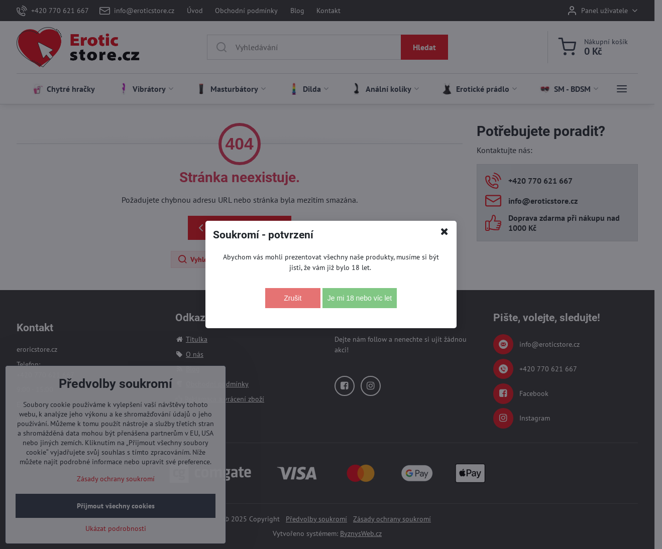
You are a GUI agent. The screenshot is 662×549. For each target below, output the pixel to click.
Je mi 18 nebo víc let (359, 298)
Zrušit (292, 298)
